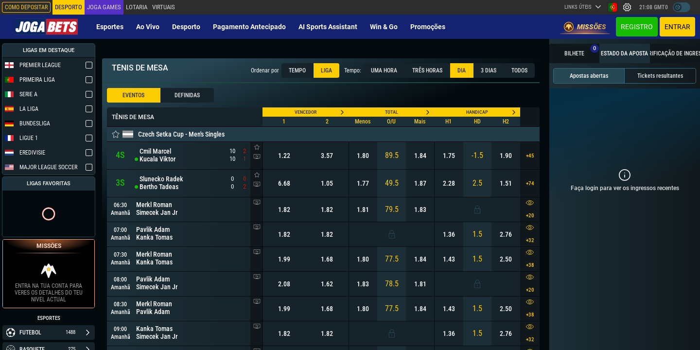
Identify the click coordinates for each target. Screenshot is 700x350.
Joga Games (104, 7)
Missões (585, 27)
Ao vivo (147, 27)
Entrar (677, 27)
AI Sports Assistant (327, 27)
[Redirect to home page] (46, 27)
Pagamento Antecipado (249, 27)
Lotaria (136, 7)
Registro (637, 27)
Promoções (427, 27)
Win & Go (384, 27)
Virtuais (163, 7)
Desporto (186, 27)
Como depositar (26, 7)
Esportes (109, 27)
